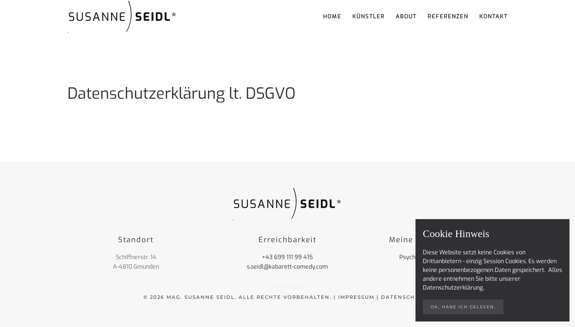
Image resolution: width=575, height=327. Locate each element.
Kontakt (493, 16)
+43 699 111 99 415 (287, 257)
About (406, 16)
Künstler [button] (368, 16)
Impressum (356, 297)
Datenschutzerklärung (453, 287)
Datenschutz (404, 297)
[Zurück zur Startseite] (122, 16)
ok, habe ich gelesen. (463, 306)
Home (332, 16)
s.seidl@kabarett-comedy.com (287, 266)
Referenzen (448, 16)
